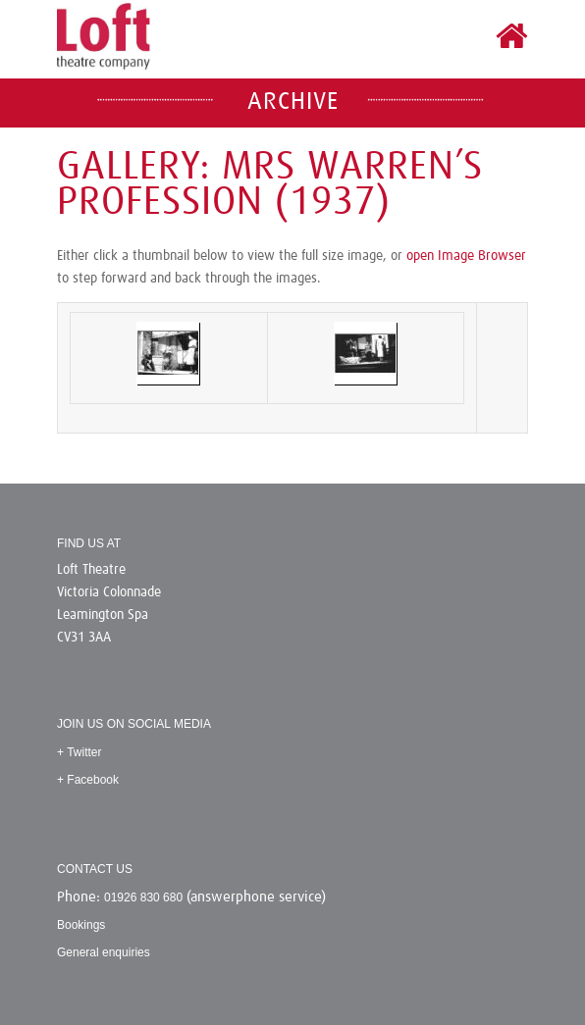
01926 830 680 (143, 897)
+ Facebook (88, 780)
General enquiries (103, 952)
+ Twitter (79, 752)
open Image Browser (466, 256)
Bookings (81, 925)
